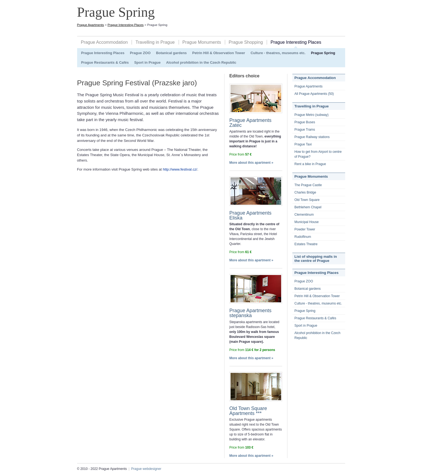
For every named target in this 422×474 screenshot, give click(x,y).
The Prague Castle (308, 185)
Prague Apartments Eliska (250, 215)
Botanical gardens (171, 53)
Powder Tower (305, 229)
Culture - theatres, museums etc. (278, 53)
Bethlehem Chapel (308, 207)
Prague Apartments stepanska (250, 313)
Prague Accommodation (104, 42)
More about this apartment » (251, 163)
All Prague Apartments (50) (314, 94)
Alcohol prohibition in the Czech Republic (201, 62)
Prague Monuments (201, 42)
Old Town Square (307, 200)
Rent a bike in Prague (310, 164)
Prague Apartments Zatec (250, 123)
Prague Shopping (246, 42)
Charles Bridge (305, 192)
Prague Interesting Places (125, 25)
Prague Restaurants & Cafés (105, 62)
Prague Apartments (90, 25)
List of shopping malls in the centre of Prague (316, 258)
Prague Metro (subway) (312, 115)
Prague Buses (305, 122)
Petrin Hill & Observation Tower (218, 53)
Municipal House (307, 222)
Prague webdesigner (146, 469)
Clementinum (304, 214)
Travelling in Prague (154, 42)
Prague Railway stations (312, 137)
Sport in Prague (147, 62)
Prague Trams (305, 129)
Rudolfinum (303, 237)
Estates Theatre (306, 244)
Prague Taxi (303, 144)
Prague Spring (323, 53)
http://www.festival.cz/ (180, 169)
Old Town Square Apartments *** (248, 411)
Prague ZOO (140, 53)
